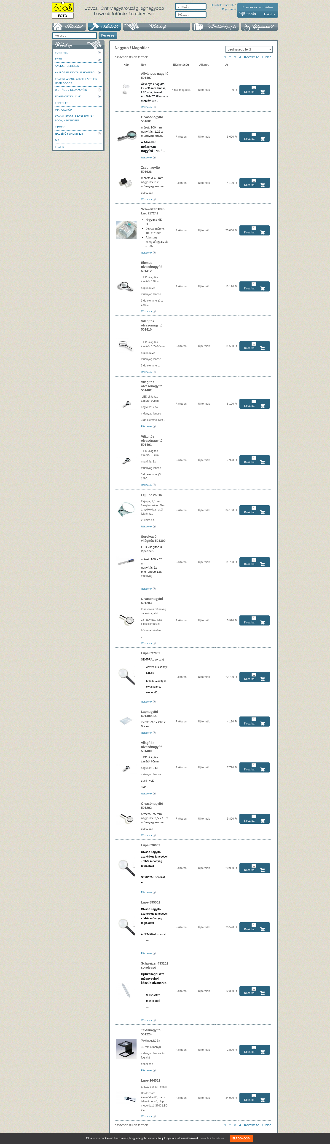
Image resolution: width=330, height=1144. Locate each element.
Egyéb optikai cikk (68, 96)
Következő (251, 57)
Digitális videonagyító (71, 89)
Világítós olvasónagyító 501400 (152, 747)
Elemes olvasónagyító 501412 (152, 267)
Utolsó (266, 57)
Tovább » (269, 14)
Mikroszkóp (63, 109)
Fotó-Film (62, 52)
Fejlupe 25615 (151, 495)
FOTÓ (58, 59)
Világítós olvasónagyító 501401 (152, 440)
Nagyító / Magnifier (69, 133)
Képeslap (61, 103)
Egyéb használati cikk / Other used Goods (76, 81)
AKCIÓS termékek (67, 65)
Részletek (146, 107)
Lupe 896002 (150, 845)
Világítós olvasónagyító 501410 (152, 325)
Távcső (60, 127)
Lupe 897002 (150, 653)
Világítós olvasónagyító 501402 (152, 386)
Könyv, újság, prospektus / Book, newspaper (74, 118)
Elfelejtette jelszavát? (208, 20)
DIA (57, 140)
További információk (212, 1138)
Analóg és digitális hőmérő (74, 72)
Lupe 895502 (150, 902)
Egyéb (59, 147)
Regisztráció (229, 20)
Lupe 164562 (150, 1080)
